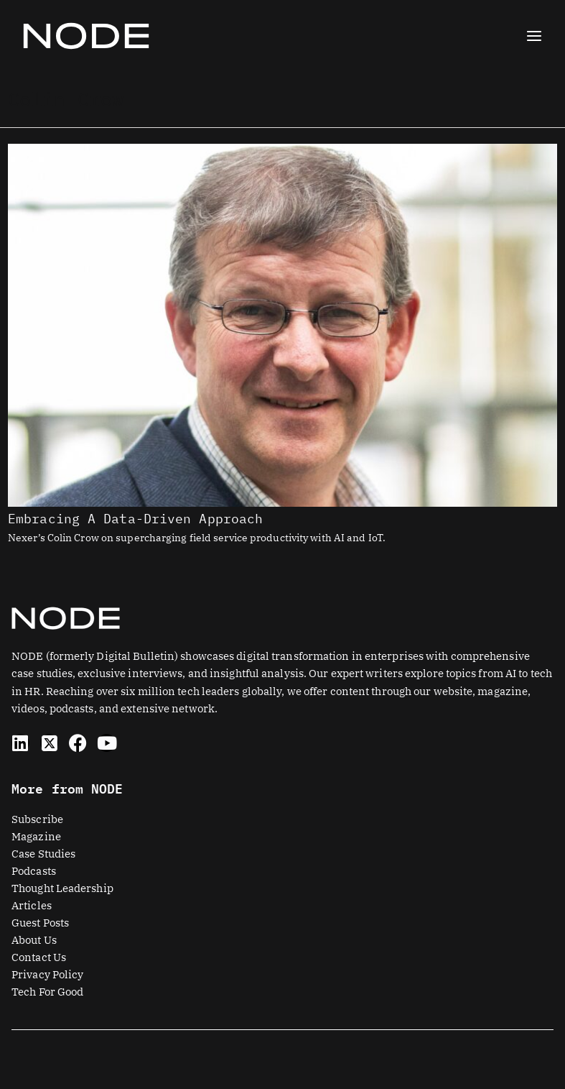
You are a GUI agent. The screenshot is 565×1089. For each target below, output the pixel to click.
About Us (34, 940)
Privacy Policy (47, 974)
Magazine (36, 836)
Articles (31, 905)
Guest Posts (40, 922)
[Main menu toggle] (534, 35)
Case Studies (43, 853)
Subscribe (37, 819)
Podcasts (33, 871)
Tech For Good (47, 991)
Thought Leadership (62, 888)
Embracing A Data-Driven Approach (135, 518)
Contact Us (38, 957)
